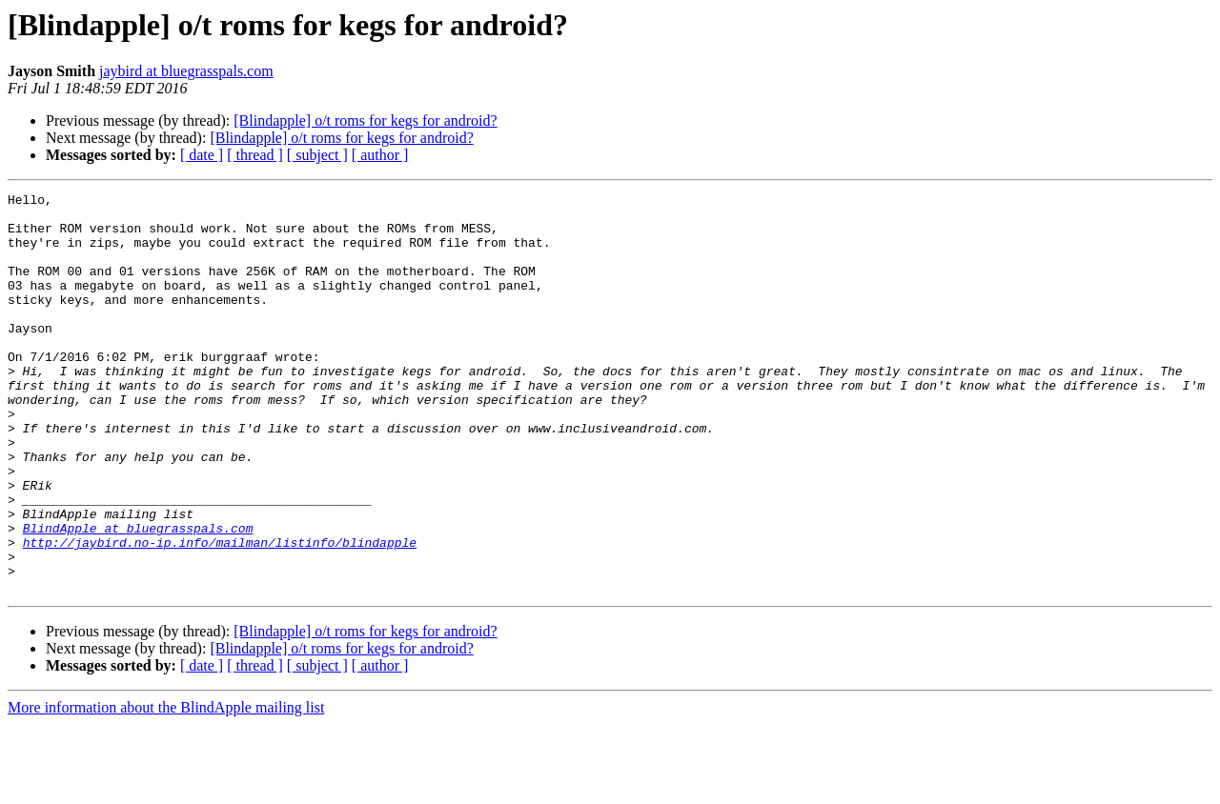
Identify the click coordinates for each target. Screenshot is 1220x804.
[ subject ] (317, 155)
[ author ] (380, 155)
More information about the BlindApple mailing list (166, 787)
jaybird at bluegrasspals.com (186, 71)
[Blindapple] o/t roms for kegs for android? (365, 120)
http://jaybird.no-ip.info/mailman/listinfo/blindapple (220, 613)
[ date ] (201, 155)
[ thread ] (255, 155)
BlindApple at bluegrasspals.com (138, 596)
